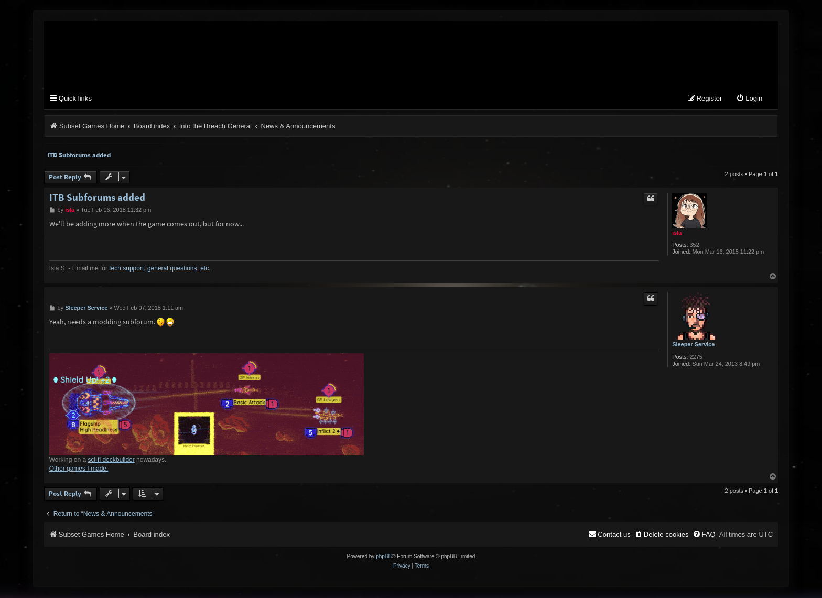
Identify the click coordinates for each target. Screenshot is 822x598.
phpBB (384, 557)
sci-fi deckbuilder (111, 459)
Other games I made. (79, 468)
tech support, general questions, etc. (159, 268)
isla (677, 233)
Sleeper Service (693, 345)
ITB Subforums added (79, 154)
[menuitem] (749, 99)
